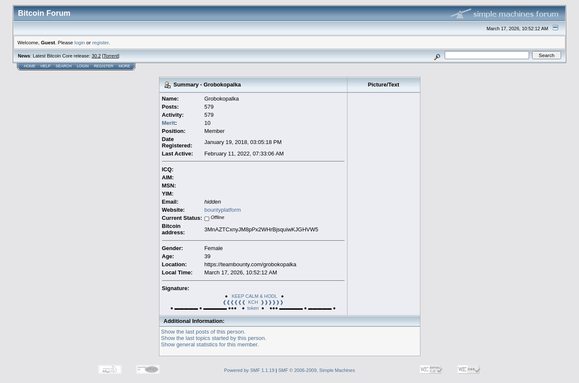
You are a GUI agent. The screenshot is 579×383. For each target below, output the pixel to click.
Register (103, 66)
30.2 (96, 55)
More (124, 66)
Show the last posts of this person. (203, 331)
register (100, 42)
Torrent (111, 55)
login (80, 42)
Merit (168, 123)
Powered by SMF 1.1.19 (249, 370)
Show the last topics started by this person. (213, 338)
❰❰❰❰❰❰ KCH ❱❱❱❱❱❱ (253, 302)
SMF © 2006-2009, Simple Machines (316, 370)
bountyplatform (222, 210)
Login (83, 66)
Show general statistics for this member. (210, 344)
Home (29, 66)
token (253, 308)
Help (46, 66)
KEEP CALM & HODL (254, 296)
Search (64, 66)
